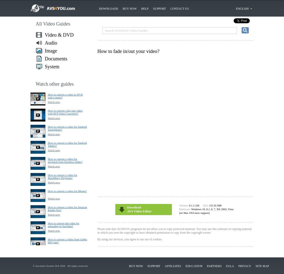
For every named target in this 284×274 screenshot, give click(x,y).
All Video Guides (53, 23)
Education (194, 266)
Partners (214, 266)
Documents (56, 58)
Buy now (130, 8)
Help (145, 8)
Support (159, 8)
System (52, 66)
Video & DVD (59, 35)
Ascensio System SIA (47, 265)
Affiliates (173, 266)
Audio (51, 43)
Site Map (262, 266)
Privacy (244, 266)
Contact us (179, 8)
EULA (230, 266)
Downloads (108, 8)
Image (51, 50)
